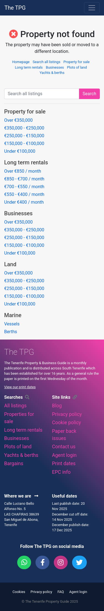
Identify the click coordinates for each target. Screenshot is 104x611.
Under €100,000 (19, 151)
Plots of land (77, 67)
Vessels (11, 324)
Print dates (64, 463)
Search (89, 93)
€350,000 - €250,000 (24, 128)
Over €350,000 (18, 120)
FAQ (60, 592)
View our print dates (20, 387)
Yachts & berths (52, 73)
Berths (10, 331)
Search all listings (46, 62)
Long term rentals (29, 67)
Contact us (64, 446)
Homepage (21, 62)
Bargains (13, 463)
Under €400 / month (24, 202)
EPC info (61, 472)
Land (10, 264)
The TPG (15, 7)
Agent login (64, 455)
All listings (15, 405)
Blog (57, 405)
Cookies (18, 592)
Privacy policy (67, 414)
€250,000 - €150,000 (24, 135)
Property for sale (77, 62)
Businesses (55, 67)
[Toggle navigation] (92, 7)
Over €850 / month (22, 171)
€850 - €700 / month (24, 179)
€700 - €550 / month (24, 186)
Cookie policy (66, 422)
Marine (12, 315)
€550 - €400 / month (24, 194)
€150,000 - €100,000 (24, 143)
